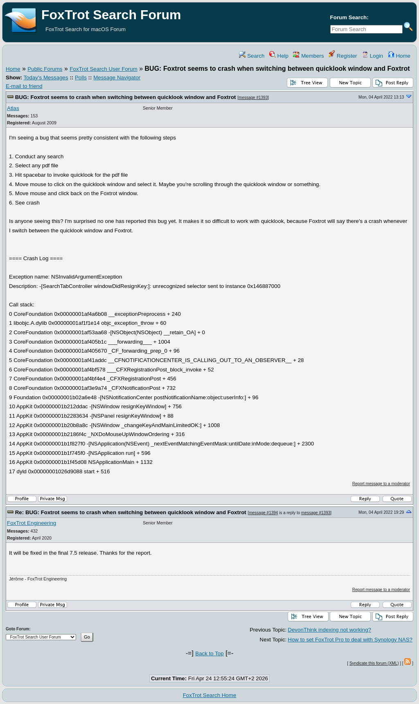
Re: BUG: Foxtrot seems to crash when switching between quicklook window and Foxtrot (130, 512)
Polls (81, 77)
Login (372, 56)
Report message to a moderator (381, 483)
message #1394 (263, 513)
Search (251, 56)
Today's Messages (45, 77)
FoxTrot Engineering (31, 523)
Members (308, 56)
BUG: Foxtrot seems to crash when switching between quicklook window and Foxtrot (125, 97)
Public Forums (44, 69)
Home (399, 56)
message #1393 (253, 97)
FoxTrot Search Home (210, 695)
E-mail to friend (24, 86)
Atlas (13, 108)
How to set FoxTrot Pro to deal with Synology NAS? (350, 640)
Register (343, 56)
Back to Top (209, 653)
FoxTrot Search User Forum (103, 69)
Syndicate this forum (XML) (374, 663)
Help (278, 56)
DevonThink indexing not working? (329, 630)
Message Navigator (116, 77)
